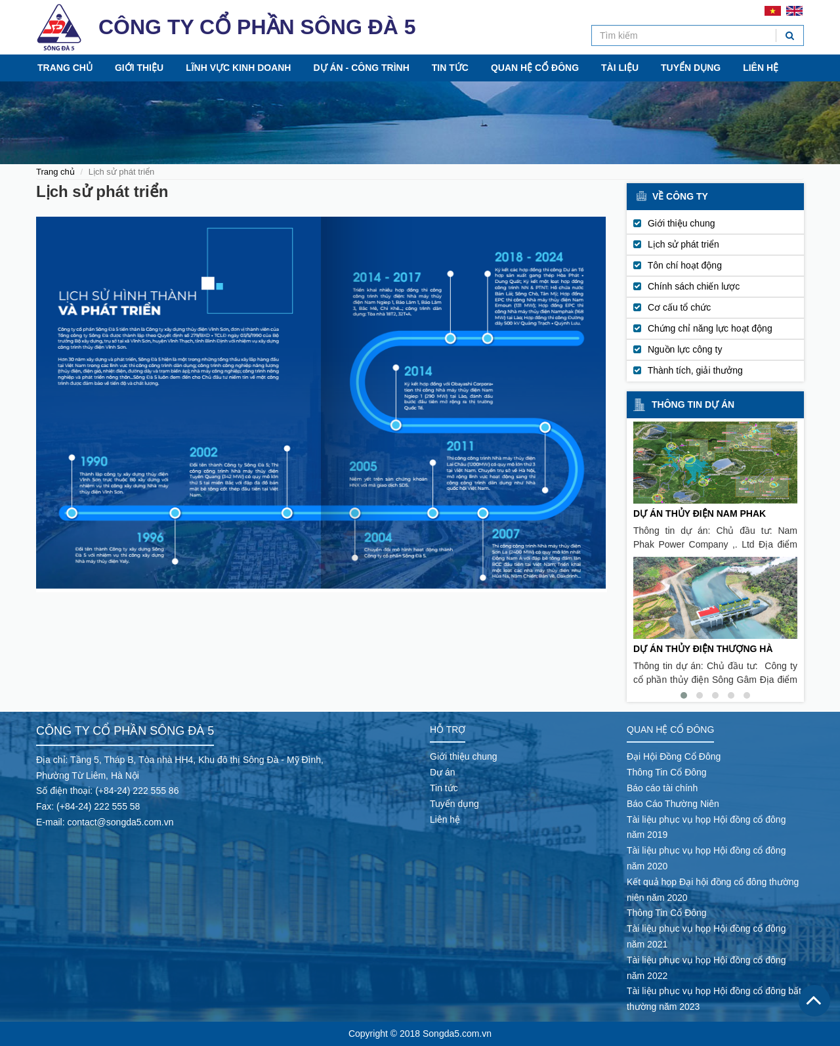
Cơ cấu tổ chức (679, 307)
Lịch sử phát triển (683, 244)
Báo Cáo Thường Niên (673, 803)
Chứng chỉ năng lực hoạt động (710, 328)
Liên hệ (760, 67)
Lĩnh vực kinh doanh (238, 67)
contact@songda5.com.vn (120, 822)
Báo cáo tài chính (662, 788)
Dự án (442, 772)
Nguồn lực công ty (685, 349)
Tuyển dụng (691, 67)
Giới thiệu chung (681, 223)
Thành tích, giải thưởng (695, 370)
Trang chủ (65, 67)
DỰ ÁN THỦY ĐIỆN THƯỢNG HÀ (703, 648)
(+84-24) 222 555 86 (136, 790)
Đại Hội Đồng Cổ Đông (674, 756)
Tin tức (450, 67)
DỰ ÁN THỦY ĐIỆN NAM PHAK (699, 513)
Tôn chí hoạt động (685, 265)
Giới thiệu (139, 67)
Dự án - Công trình (361, 67)
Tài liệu (620, 67)
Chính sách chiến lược (694, 286)
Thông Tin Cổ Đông (667, 772)
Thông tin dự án (693, 404)
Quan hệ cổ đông (535, 67)
